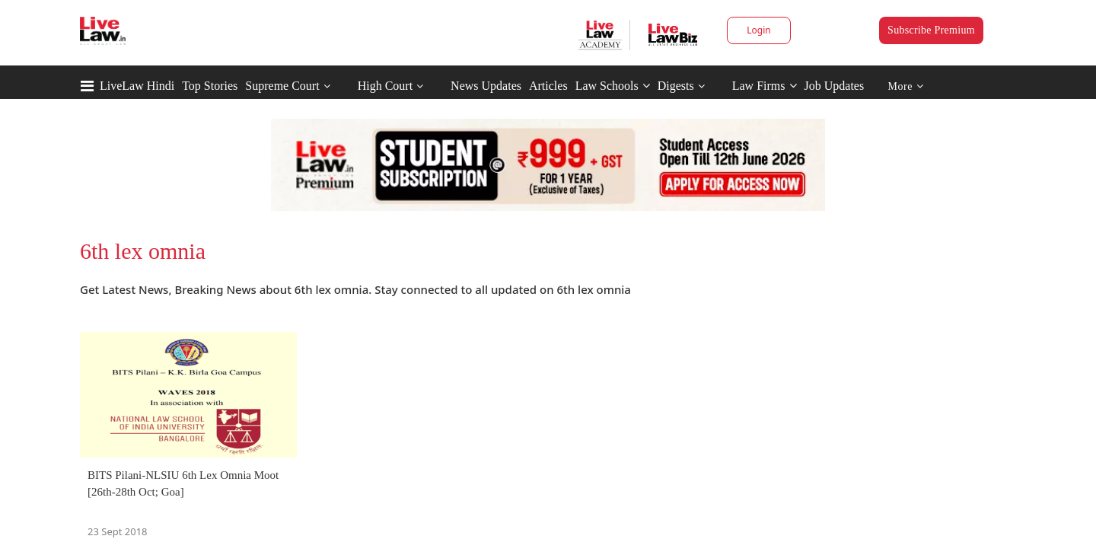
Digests (676, 85)
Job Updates (834, 85)
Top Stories (209, 85)
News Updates (486, 85)
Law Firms (764, 85)
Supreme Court (282, 85)
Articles (548, 85)
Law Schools (612, 85)
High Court (385, 85)
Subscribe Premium (931, 30)
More (906, 86)
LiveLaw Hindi (137, 85)
